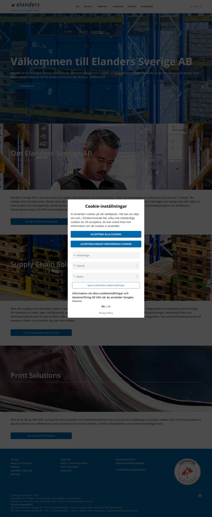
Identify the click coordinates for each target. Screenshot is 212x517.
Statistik (81, 265)
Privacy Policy (106, 313)
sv (109, 306)
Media (80, 276)
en (103, 306)
